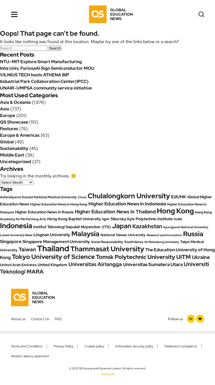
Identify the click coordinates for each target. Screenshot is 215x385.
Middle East (12, 155)
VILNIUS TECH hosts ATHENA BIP (34, 75)
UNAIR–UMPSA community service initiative (46, 88)
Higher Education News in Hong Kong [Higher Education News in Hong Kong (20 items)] (58, 204)
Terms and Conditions (27, 346)
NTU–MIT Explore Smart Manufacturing (41, 62)
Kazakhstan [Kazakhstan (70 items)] (147, 226)
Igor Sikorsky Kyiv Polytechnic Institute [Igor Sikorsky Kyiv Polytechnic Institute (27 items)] (137, 218)
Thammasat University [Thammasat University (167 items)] (107, 248)
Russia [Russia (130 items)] (193, 234)
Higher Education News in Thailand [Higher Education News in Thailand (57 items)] (115, 211)
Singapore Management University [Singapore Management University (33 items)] (56, 241)
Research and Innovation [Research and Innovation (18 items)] (164, 235)
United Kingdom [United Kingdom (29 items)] (52, 264)
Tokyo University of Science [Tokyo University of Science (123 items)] (53, 256)
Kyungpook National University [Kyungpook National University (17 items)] (185, 227)
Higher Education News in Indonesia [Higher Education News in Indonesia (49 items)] (127, 203)
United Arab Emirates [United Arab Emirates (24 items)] (18, 265)
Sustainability (14, 148)
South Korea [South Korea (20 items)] (133, 242)
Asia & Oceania (15, 102)
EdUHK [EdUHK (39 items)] (178, 197)
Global (7, 142)
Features (9, 129)
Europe (7, 115)
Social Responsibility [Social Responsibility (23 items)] (107, 241)
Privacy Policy (63, 346)
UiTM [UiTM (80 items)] (183, 257)
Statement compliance (180, 346)
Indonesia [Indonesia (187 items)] (16, 225)
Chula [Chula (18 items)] (82, 197)
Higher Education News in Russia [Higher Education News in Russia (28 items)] (44, 212)
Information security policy (134, 346)
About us (18, 318)
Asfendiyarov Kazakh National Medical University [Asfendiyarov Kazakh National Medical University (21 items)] (38, 197)
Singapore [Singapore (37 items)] (10, 241)
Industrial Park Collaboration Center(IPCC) (44, 81)
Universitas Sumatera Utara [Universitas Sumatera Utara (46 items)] (153, 264)
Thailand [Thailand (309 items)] (53, 248)
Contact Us (40, 318)
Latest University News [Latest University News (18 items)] (16, 235)
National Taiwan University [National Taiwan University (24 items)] (123, 235)
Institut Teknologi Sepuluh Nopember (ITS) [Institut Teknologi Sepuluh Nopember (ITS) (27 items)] (72, 226)
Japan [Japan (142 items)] (121, 225)
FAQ (58, 318)
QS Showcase (14, 122)
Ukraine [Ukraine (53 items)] (201, 257)
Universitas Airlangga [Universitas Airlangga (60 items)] (95, 264)
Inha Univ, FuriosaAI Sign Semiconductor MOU (47, 68)
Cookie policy (94, 346)
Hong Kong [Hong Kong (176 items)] (175, 211)
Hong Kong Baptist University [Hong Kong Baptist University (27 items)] (74, 218)
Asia (4, 109)
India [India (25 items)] (178, 219)
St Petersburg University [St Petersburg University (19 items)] (161, 242)
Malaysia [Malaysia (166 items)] (85, 233)
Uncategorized (15, 161)
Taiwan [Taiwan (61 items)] (27, 249)
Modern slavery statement (30, 356)
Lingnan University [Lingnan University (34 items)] (51, 235)
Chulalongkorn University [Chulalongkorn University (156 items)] (129, 195)
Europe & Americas (20, 135)
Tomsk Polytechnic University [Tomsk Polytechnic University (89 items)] (135, 257)
